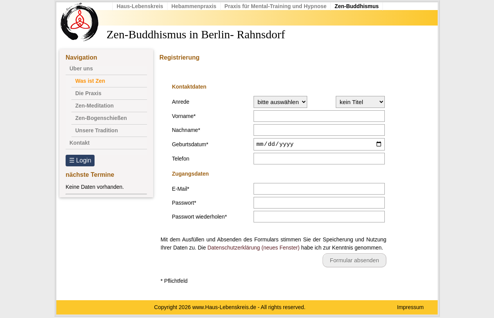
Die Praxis (88, 93)
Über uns (81, 68)
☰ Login (80, 160)
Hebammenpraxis (195, 6)
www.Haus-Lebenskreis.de (224, 308)
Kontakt (79, 143)
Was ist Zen (90, 81)
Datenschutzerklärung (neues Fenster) (253, 249)
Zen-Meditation (94, 106)
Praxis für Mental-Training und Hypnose (277, 6)
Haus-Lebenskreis (141, 6)
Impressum (410, 308)
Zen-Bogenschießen (101, 118)
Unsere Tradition (96, 130)
